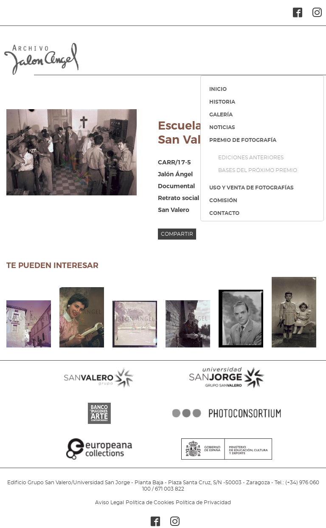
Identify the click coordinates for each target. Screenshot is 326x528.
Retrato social (178, 198)
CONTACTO (224, 213)
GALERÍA (221, 114)
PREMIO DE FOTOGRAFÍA (242, 140)
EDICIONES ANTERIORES (251, 157)
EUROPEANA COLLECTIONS (99, 459)
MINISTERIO (226, 459)
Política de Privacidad (203, 502)
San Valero (173, 210)
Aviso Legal (109, 502)
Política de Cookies (150, 502)
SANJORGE (226, 388)
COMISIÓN (223, 200)
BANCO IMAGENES (99, 424)
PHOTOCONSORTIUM (226, 424)
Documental (176, 186)
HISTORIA (222, 101)
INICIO (218, 89)
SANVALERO (99, 388)
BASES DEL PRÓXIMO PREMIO (257, 170)
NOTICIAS (222, 127)
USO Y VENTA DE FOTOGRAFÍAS (251, 187)
